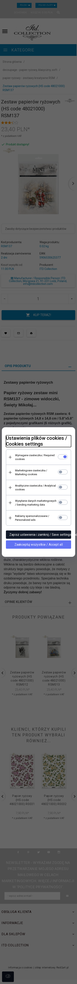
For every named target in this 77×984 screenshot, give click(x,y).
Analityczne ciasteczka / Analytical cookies (35, 487)
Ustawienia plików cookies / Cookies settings (36, 441)
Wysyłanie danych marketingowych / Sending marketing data (35, 502)
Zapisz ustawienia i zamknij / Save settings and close (40, 535)
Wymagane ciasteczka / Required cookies (35, 457)
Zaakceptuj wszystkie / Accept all (38, 544)
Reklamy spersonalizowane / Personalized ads (32, 517)
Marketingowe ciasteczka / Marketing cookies (31, 472)
